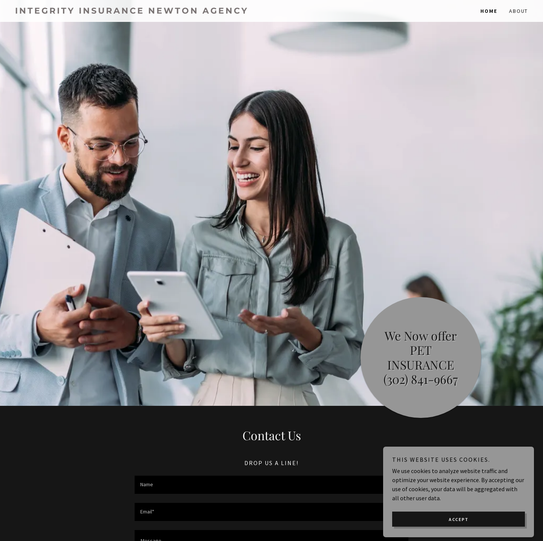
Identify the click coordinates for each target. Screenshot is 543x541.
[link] (143, 11)
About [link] (518, 11)
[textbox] (271, 485)
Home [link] (488, 11)
